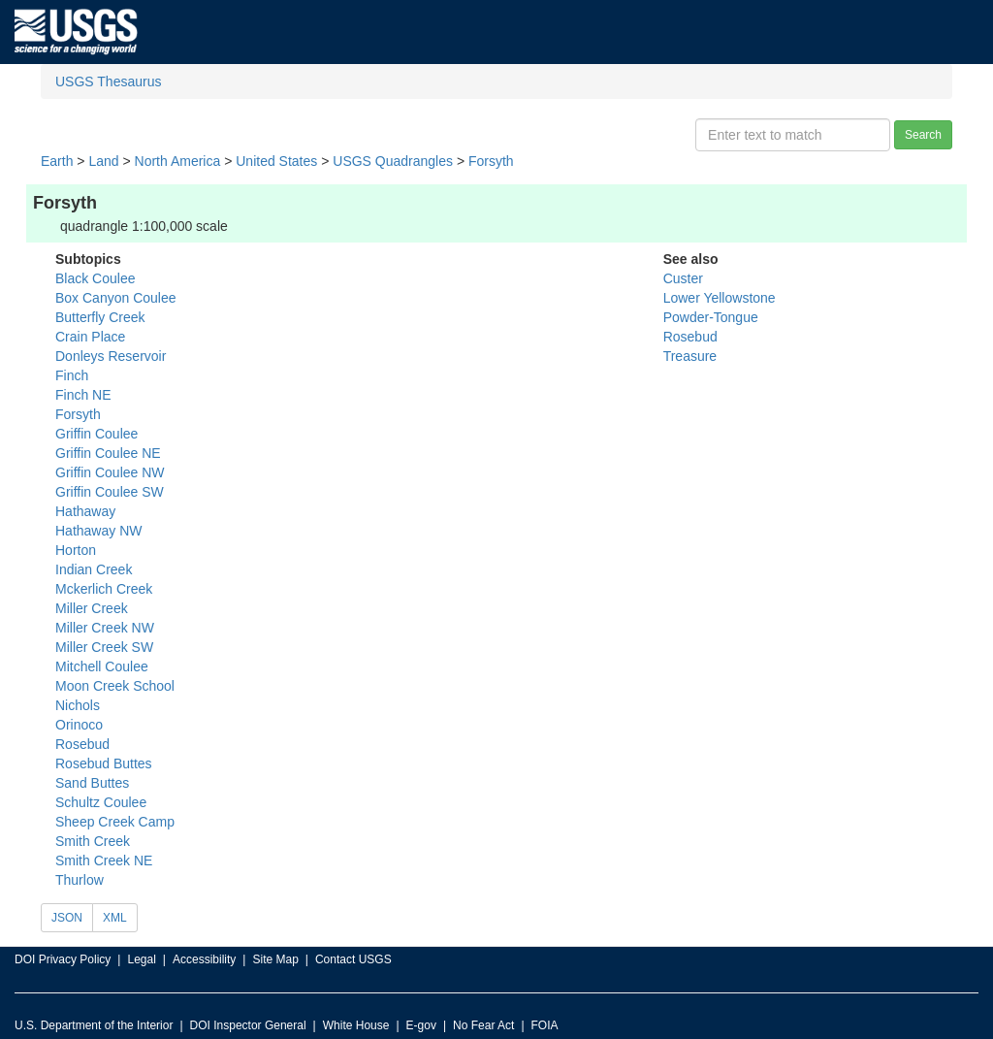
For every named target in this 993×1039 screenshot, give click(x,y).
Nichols (77, 705)
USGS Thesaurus (108, 81)
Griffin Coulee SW (109, 492)
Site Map (275, 959)
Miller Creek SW (104, 647)
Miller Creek (91, 608)
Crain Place (90, 336)
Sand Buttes (92, 783)
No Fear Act (483, 1025)
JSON (66, 918)
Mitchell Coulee (101, 666)
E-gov (421, 1025)
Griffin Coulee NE (108, 453)
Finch (71, 375)
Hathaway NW (98, 530)
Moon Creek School (115, 686)
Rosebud (82, 744)
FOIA (545, 1025)
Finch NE (83, 395)
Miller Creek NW (104, 627)
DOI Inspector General (248, 1025)
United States (276, 161)
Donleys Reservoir (110, 356)
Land (103, 161)
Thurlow (79, 880)
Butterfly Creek (100, 317)
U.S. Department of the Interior (94, 1025)
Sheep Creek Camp (115, 821)
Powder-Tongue (710, 317)
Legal (141, 959)
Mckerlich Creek (103, 589)
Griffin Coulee (96, 433)
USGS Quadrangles (393, 161)
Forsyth (491, 161)
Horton (75, 550)
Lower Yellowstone (719, 298)
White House (356, 1025)
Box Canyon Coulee (115, 298)
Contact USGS (353, 959)
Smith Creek (92, 841)
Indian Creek (93, 569)
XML (115, 918)
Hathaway (85, 511)
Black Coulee (95, 278)
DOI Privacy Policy (63, 959)
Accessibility (204, 959)
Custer (683, 278)
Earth (57, 161)
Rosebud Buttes (103, 763)
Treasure (690, 356)
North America (178, 161)
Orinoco (79, 724)
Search (923, 135)
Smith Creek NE (103, 860)
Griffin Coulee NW (110, 472)
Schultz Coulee (100, 802)
